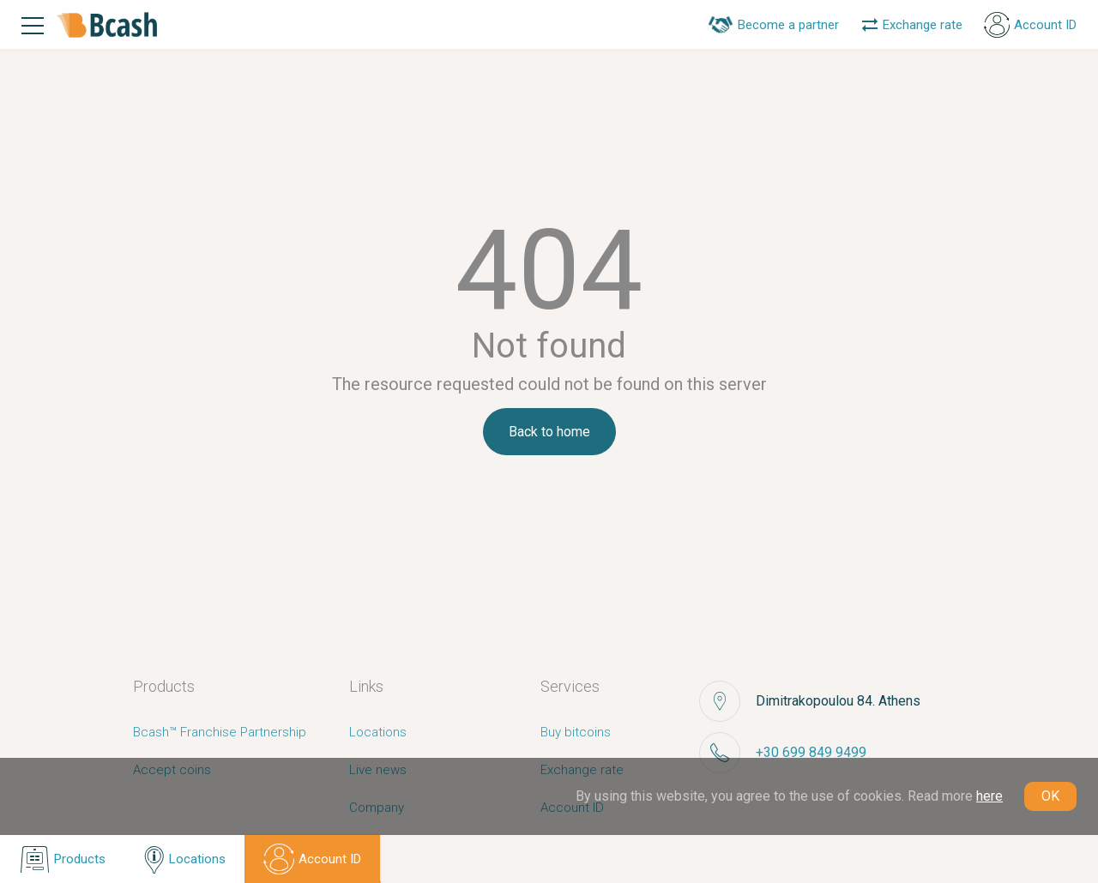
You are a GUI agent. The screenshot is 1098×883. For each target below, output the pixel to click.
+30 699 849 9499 (811, 752)
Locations (378, 732)
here (989, 796)
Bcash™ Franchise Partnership (219, 732)
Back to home (549, 431)
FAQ (360, 845)
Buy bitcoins (575, 732)
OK (1050, 796)
